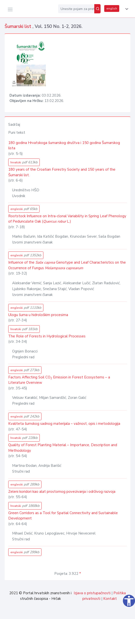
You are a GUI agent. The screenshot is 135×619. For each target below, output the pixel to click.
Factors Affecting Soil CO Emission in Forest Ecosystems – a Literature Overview (59, 380)
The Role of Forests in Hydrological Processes (47, 336)
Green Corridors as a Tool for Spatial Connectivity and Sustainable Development (63, 515)
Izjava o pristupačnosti (92, 593)
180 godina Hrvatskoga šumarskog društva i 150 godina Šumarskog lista (64, 145)
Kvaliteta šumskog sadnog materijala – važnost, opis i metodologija (64, 423)
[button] (125, 9)
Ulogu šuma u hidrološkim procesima (38, 314)
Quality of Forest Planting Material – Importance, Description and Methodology (62, 448)
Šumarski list (18, 26)
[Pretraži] (97, 8)
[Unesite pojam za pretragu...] (76, 8)
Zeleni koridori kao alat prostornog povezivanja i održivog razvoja (61, 491)
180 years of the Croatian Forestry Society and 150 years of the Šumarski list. (61, 172)
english (111, 8)
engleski (23, 209)
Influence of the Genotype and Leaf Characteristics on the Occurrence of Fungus (67, 265)
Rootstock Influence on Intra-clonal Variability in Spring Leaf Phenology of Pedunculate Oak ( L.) (67, 219)
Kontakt (110, 598)
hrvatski (24, 162)
